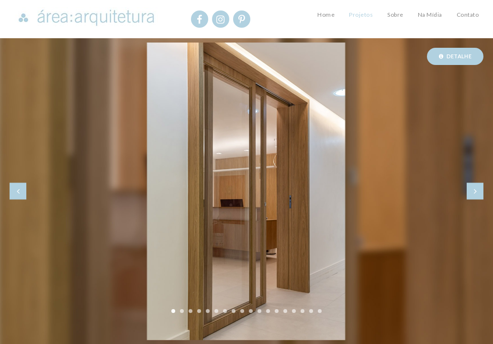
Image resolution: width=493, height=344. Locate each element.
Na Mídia (430, 14)
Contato (468, 14)
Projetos (361, 14)
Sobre (395, 14)
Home (326, 14)
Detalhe (455, 56)
